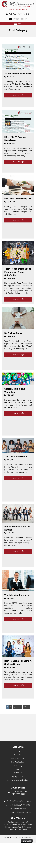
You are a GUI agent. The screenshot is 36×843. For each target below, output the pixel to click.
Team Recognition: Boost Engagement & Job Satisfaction (17, 272)
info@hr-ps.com (20, 19)
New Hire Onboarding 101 (17, 198)
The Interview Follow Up (16, 595)
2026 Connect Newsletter (17, 73)
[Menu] (18, 23)
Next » (26, 707)
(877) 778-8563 (24, 14)
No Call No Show (13, 333)
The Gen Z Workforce (15, 456)
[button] (18, 95)
